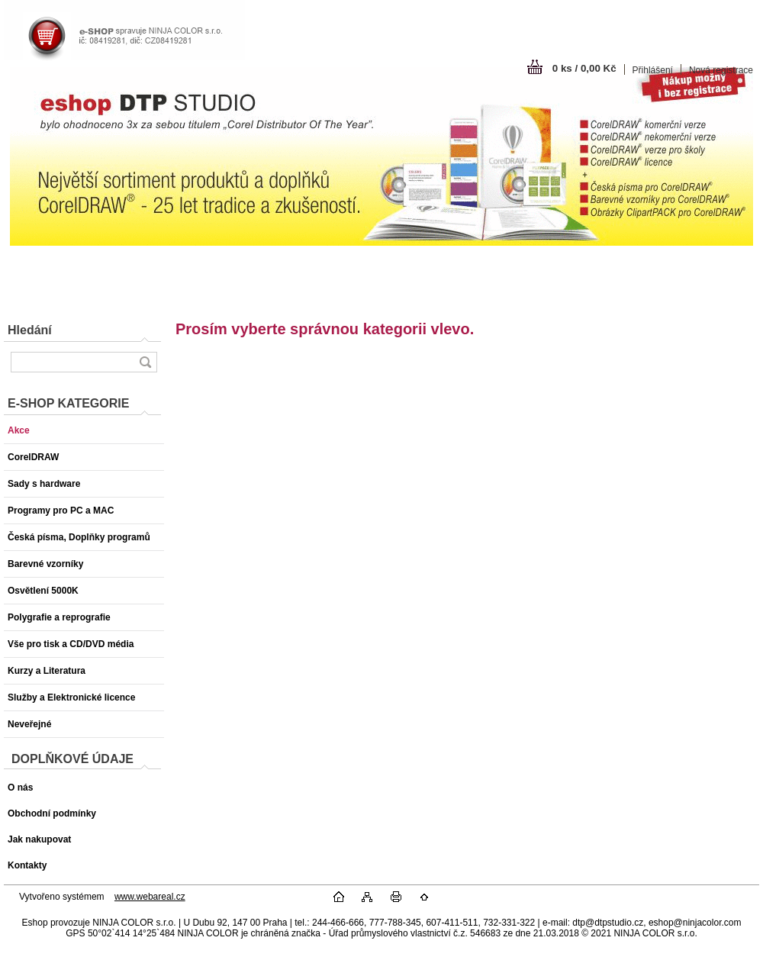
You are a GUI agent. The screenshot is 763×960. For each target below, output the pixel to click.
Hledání (30, 330)
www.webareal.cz (149, 896)
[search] (145, 362)
